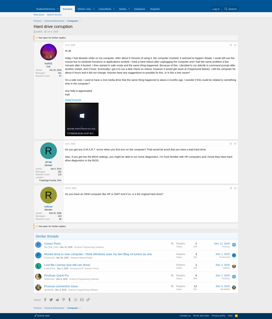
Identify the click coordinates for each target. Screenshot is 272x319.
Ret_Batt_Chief (51, 247)
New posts (39, 14)
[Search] (230, 9)
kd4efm (226, 268)
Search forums (54, 14)
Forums (67, 8)
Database (139, 8)
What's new (84, 8)
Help (230, 315)
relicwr (48, 206)
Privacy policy (218, 315)
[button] (57, 9)
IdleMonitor (49, 279)
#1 (235, 45)
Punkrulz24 (49, 258)
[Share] (231, 45)
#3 (235, 188)
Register (155, 8)
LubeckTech (49, 268)
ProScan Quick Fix (56, 275)
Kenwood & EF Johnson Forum (84, 268)
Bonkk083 (48, 290)
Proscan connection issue (61, 286)
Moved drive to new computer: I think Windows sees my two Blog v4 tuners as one (98, 254)
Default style (42, 315)
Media (122, 8)
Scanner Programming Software (89, 247)
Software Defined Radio (81, 258)
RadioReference (45, 8)
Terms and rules (201, 315)
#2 (235, 144)
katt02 (39, 31)
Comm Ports (52, 243)
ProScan (226, 246)
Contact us (185, 315)
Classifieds (105, 8)
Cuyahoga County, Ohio (50, 180)
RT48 (48, 162)
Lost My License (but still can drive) (67, 265)
